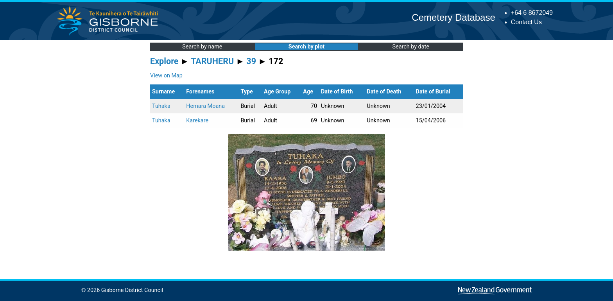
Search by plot (306, 46)
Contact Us (526, 22)
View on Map (166, 75)
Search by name (202, 46)
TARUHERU (212, 61)
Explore (164, 61)
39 (251, 61)
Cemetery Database (453, 17)
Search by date (410, 46)
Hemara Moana (205, 106)
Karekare (197, 120)
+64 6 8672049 (532, 12)
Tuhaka (161, 106)
